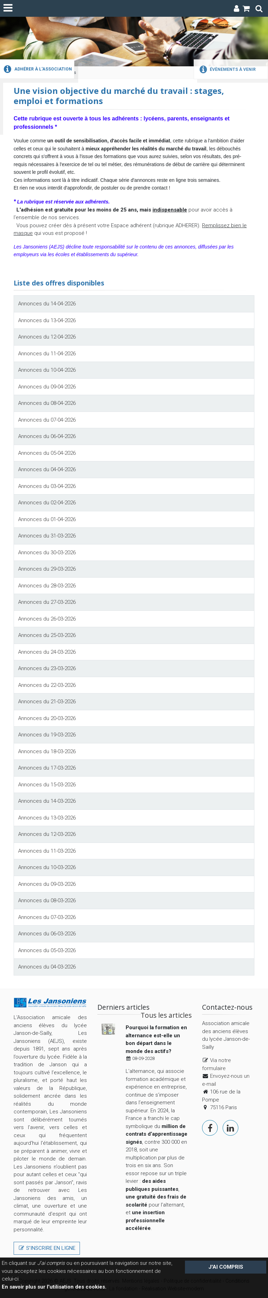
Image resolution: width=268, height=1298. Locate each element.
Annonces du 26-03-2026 (47, 619)
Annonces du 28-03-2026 (47, 586)
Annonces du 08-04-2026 (47, 403)
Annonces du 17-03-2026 (47, 768)
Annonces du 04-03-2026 (47, 967)
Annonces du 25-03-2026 (47, 635)
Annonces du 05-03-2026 (47, 950)
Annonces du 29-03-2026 (47, 569)
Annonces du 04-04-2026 (47, 469)
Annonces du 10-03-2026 (47, 867)
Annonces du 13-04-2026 (47, 320)
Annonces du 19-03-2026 (47, 735)
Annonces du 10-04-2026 (47, 370)
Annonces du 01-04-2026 (47, 519)
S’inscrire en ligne (46, 1248)
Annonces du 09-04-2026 (47, 387)
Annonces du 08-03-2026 (47, 900)
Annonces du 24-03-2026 (47, 652)
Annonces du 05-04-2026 (47, 453)
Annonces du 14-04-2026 (47, 304)
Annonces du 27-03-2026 (47, 602)
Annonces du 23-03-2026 (47, 668)
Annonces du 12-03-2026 (47, 834)
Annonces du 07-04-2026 (47, 420)
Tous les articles (166, 1015)
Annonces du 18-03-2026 (47, 751)
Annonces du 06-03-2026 (47, 933)
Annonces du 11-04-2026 (47, 353)
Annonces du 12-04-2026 (47, 337)
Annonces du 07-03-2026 (47, 917)
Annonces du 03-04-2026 (47, 486)
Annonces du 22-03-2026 (47, 685)
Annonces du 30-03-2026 (47, 552)
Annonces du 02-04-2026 (47, 502)
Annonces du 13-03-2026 (47, 818)
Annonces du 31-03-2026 (47, 536)
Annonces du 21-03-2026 (47, 701)
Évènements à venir (227, 69)
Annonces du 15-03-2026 (47, 784)
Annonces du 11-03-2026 (47, 851)
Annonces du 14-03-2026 (47, 801)
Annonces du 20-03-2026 (47, 718)
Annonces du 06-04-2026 (47, 436)
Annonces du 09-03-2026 (47, 884)
